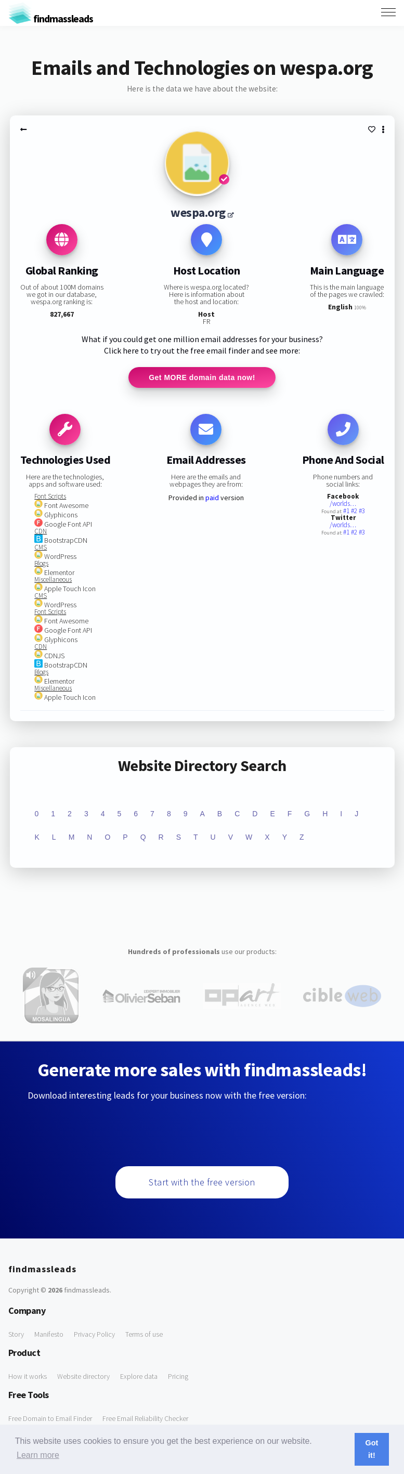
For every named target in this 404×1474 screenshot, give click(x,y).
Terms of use (144, 1334)
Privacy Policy (94, 1334)
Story (16, 1334)
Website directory (83, 1376)
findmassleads (50, 18)
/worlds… (343, 503)
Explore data (139, 1376)
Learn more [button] (38, 1455)
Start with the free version (202, 1182)
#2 (355, 510)
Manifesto (48, 1334)
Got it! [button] (372, 1449)
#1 (347, 510)
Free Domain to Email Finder (50, 1418)
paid (212, 497)
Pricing (178, 1376)
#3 (362, 510)
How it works (27, 1376)
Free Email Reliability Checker (145, 1418)
